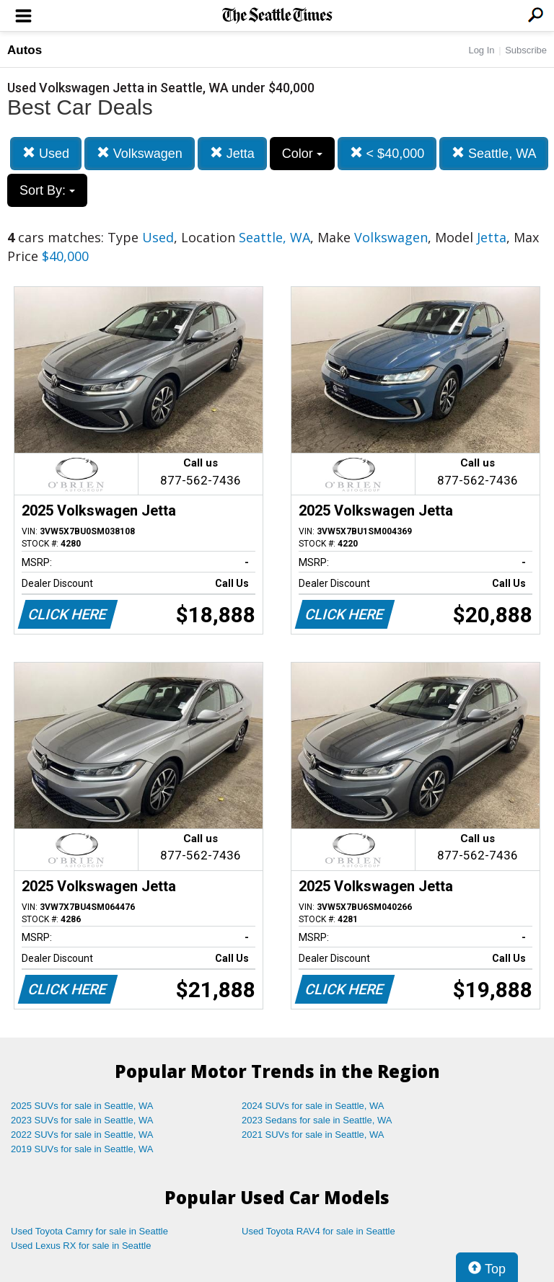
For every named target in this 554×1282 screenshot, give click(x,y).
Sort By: (47, 190)
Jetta (232, 153)
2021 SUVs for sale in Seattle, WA (313, 1134)
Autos (24, 50)
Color (302, 153)
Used (45, 153)
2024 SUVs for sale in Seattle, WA (313, 1105)
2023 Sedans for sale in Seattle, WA (317, 1120)
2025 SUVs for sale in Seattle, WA (82, 1105)
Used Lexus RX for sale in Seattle (81, 1245)
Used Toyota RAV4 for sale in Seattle (318, 1231)
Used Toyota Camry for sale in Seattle (89, 1231)
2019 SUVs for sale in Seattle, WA (82, 1149)
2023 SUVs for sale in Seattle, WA (82, 1120)
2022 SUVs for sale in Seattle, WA (82, 1134)
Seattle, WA (494, 153)
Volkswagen (140, 153)
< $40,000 (387, 153)
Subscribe (526, 50)
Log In (481, 50)
